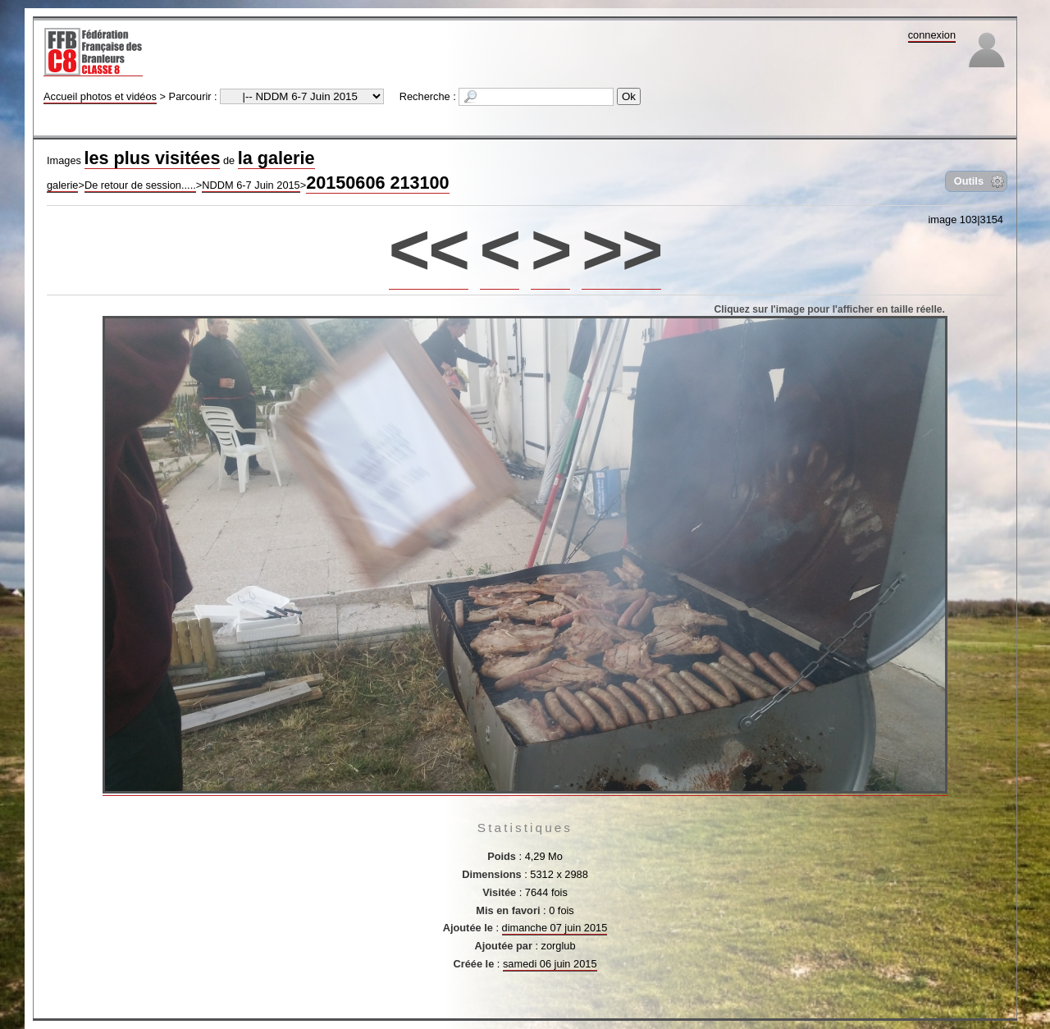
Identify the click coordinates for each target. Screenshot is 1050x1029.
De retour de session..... (140, 185)
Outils (969, 181)
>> (621, 249)
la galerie (276, 158)
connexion (932, 35)
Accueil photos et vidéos (100, 96)
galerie (62, 185)
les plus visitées (152, 158)
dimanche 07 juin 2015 (555, 928)
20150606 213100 (377, 182)
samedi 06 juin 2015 (550, 964)
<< (428, 249)
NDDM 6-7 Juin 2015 (251, 185)
